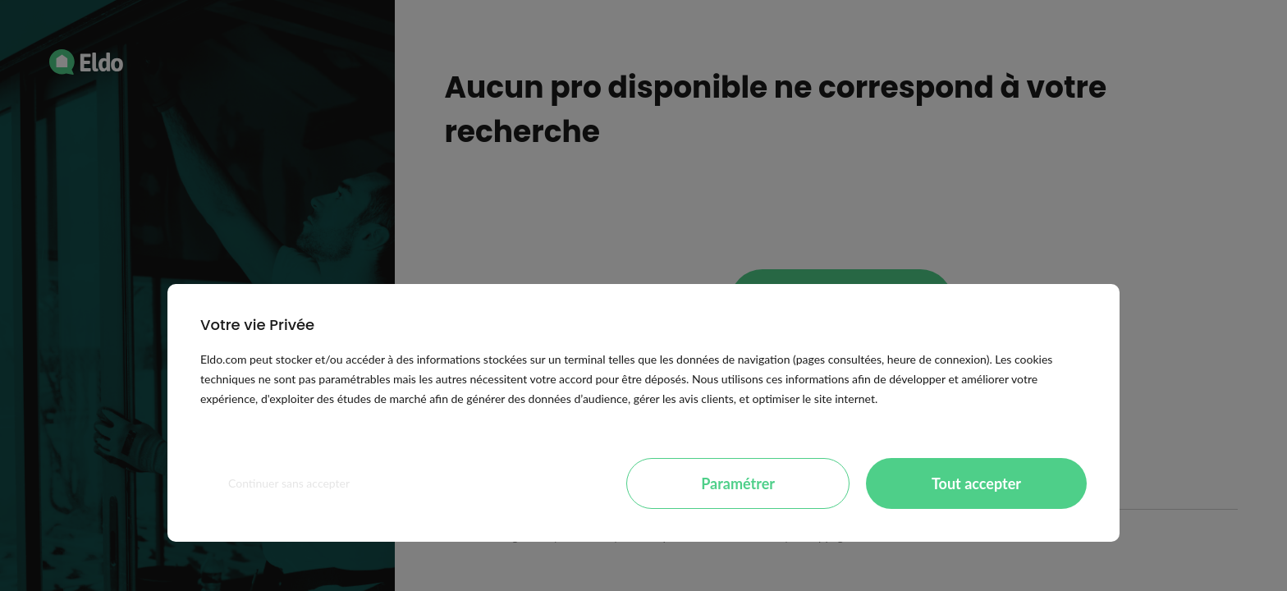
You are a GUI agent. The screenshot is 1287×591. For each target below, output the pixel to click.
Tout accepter (976, 483)
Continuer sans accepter (289, 483)
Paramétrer (738, 483)
